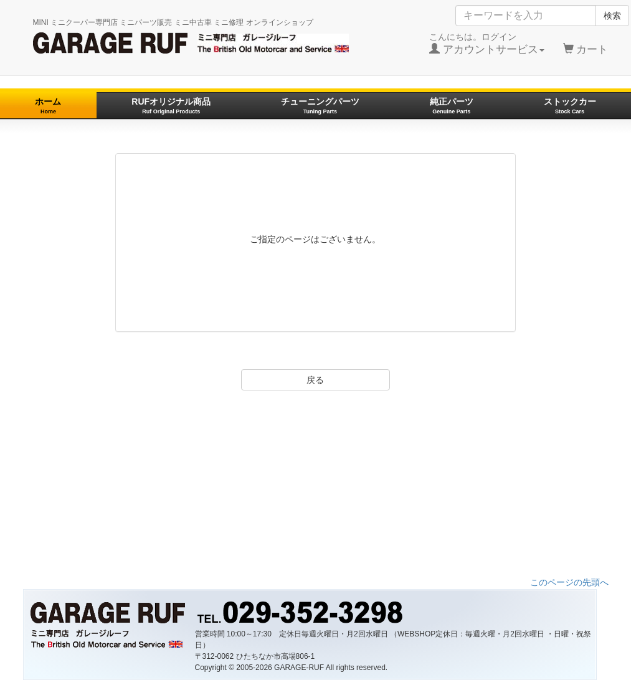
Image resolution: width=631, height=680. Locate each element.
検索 (612, 16)
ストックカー (570, 106)
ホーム (48, 106)
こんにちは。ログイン (486, 43)
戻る (315, 380)
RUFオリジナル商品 (171, 106)
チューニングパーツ (320, 106)
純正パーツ (451, 106)
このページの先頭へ (569, 582)
